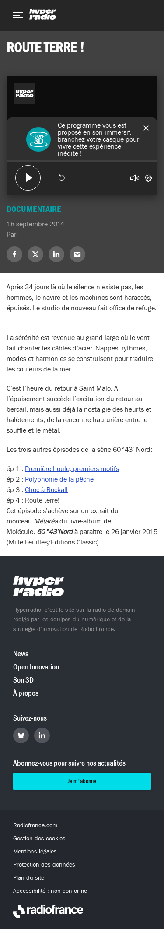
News (20, 654)
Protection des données (44, 864)
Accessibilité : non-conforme (50, 890)
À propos (25, 693)
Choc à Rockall (46, 490)
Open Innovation (36, 667)
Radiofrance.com (35, 825)
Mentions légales (35, 851)
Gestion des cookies (39, 838)
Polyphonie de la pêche (59, 479)
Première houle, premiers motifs (72, 469)
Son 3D (23, 680)
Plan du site (28, 877)
